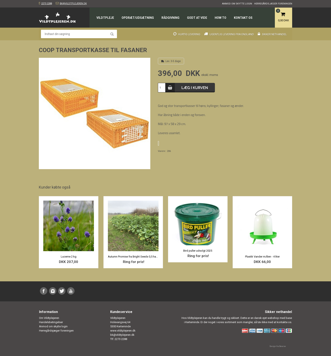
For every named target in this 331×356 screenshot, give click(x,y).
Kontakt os (243, 17)
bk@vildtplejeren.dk (73, 3)
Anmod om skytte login (237, 3)
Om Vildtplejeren (49, 318)
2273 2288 (46, 3)
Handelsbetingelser (51, 322)
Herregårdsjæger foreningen (273, 3)
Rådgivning (170, 17)
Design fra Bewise (278, 346)
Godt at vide (197, 17)
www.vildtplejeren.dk (123, 330)
